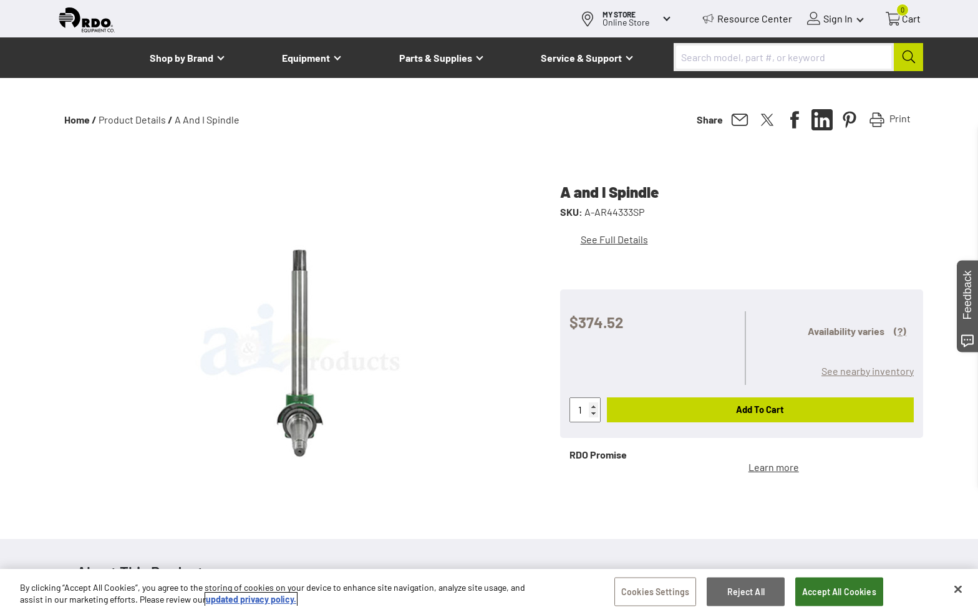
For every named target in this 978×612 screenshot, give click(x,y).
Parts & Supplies (435, 58)
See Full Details (614, 239)
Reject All (746, 593)
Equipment (306, 58)
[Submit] (908, 57)
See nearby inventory (867, 371)
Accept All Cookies (839, 593)
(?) (900, 331)
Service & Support (581, 58)
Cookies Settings (655, 593)
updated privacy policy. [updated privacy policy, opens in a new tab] (251, 600)
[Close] (958, 591)
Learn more (773, 467)
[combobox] (798, 57)
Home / (80, 119)
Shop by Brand (181, 58)
